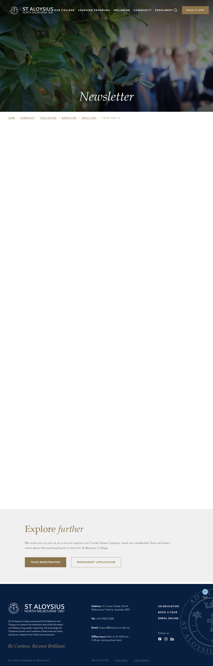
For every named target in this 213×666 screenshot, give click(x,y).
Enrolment (164, 10)
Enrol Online (168, 618)
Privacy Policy (121, 660)
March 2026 (89, 118)
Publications (48, 118)
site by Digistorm (141, 660)
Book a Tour (195, 10)
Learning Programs (94, 10)
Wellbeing (122, 10)
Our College (64, 10)
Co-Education (168, 606)
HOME (11, 118)
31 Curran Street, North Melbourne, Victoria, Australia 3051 (110, 607)
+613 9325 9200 (105, 618)
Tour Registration (45, 562)
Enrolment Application (96, 562)
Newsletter (69, 118)
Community (143, 10)
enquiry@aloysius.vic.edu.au (114, 627)
